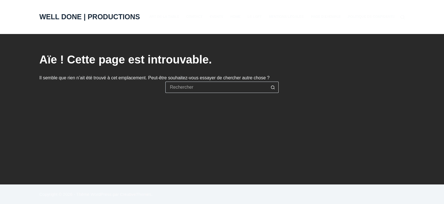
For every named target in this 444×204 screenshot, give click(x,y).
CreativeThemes (135, 194)
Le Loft (254, 17)
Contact (194, 17)
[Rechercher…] (216, 87)
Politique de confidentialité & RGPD (383, 17)
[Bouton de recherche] (273, 87)
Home (235, 17)
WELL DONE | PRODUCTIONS (89, 17)
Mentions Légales (286, 17)
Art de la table (164, 17)
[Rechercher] (402, 17)
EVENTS (216, 17)
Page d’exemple (326, 17)
